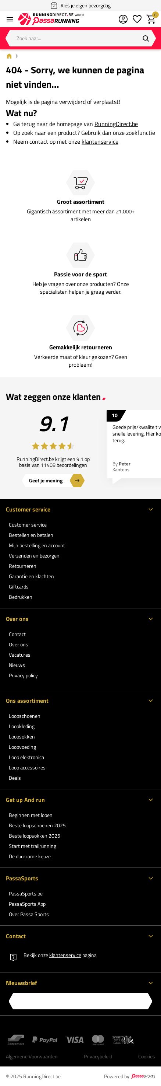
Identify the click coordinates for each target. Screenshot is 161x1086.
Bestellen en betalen (31, 535)
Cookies (146, 1056)
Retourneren (22, 566)
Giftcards (19, 586)
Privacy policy (23, 675)
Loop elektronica (26, 757)
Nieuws (17, 665)
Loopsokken (22, 736)
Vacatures (20, 655)
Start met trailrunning (32, 846)
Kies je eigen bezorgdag (81, 5)
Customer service (28, 524)
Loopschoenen (24, 716)
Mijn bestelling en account (37, 545)
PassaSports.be (26, 893)
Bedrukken (20, 597)
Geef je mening (45, 480)
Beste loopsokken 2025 (34, 835)
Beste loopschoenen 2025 (37, 825)
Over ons (18, 644)
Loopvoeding (22, 747)
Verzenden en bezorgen (34, 555)
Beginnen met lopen (31, 815)
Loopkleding (22, 726)
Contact (17, 634)
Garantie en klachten (31, 576)
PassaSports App (27, 904)
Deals (15, 778)
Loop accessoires (27, 767)
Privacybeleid (98, 1056)
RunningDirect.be (116, 123)
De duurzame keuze (30, 856)
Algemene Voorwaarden (32, 1056)
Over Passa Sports (29, 914)
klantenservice (100, 141)
